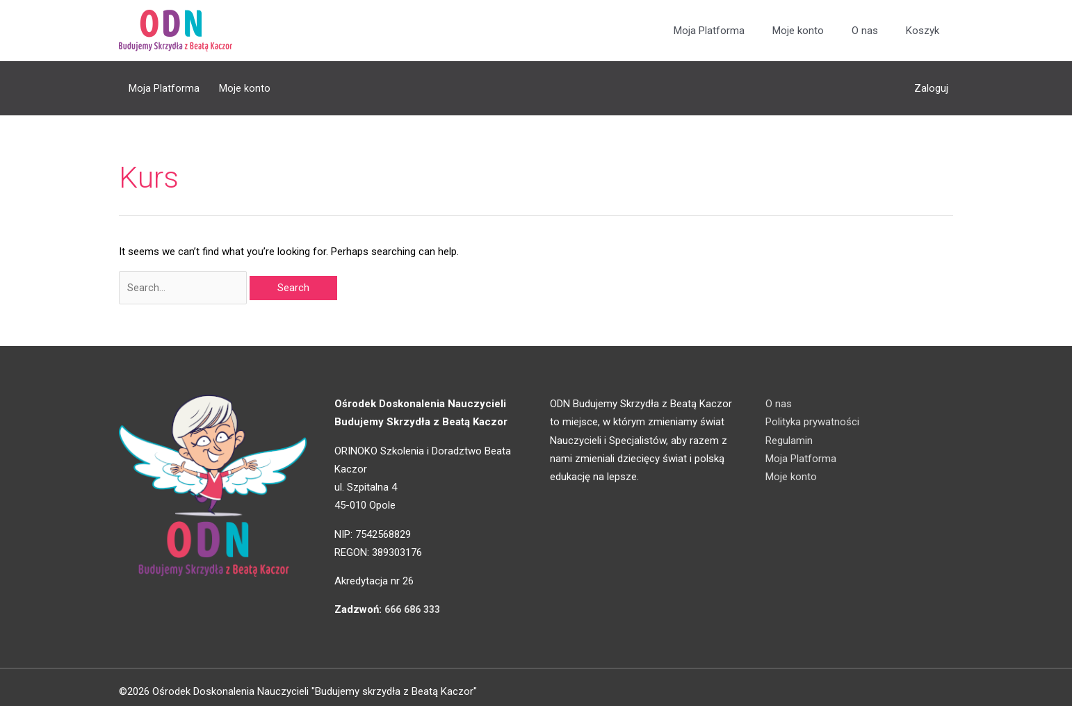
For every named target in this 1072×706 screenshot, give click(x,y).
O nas (865, 31)
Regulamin (789, 431)
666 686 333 (415, 600)
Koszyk (922, 31)
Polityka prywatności (812, 413)
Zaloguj (931, 83)
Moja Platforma (709, 31)
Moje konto (798, 31)
